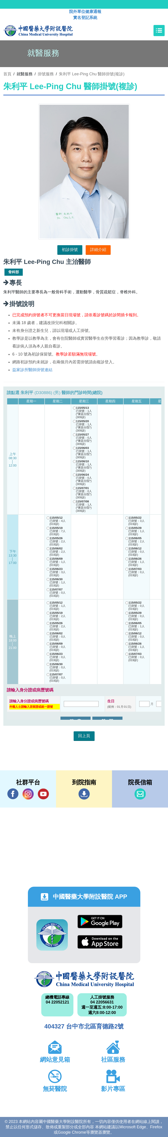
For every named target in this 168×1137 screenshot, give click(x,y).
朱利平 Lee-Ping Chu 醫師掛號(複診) (91, 74)
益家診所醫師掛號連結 (32, 370)
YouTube (43, 793)
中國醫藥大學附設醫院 (84, 979)
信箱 (140, 794)
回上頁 (84, 736)
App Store (99, 942)
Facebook (13, 793)
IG (28, 794)
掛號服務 (46, 74)
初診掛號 (70, 249)
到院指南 (84, 794)
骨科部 (13, 272)
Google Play (99, 921)
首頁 (7, 74)
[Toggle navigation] (159, 30)
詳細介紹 (98, 249)
